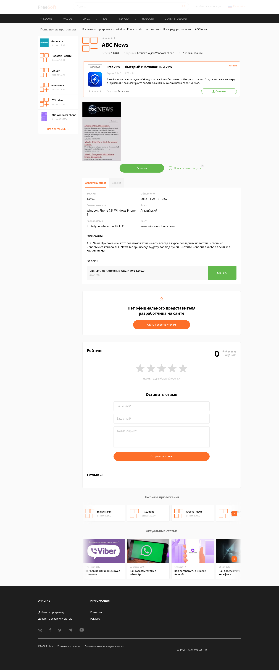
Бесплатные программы (97, 29)
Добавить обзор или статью (55, 618)
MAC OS (67, 18)
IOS (105, 18)
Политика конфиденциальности (104, 646)
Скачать (142, 168)
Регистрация (214, 6)
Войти (200, 6)
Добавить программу (51, 612)
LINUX (86, 18)
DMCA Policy (45, 646)
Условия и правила (68, 646)
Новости (148, 18)
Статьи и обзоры (176, 18)
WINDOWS (46, 18)
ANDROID (123, 18)
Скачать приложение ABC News (117, 271)
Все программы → (58, 129)
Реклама (95, 618)
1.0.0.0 (110, 53)
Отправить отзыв (162, 456)
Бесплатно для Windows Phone (155, 53)
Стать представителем (161, 324)
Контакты (96, 612)
